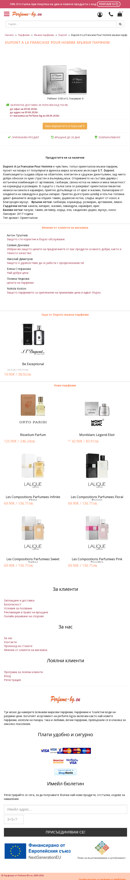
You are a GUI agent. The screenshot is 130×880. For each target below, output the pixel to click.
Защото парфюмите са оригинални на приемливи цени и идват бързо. (54, 292)
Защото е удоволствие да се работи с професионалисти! (45, 263)
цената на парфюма (20, 282)
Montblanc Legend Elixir (97, 435)
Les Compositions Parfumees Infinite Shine (33, 499)
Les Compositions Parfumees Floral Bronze (97, 499)
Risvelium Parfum (33, 435)
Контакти (10, 642)
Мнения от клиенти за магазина (65, 227)
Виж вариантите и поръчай (65, 126)
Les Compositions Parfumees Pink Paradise (97, 561)
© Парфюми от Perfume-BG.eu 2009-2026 (22, 875)
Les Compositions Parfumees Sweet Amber (32, 561)
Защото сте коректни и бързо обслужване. (36, 239)
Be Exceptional (33, 364)
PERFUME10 (108, 4)
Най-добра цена (17, 273)
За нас (8, 638)
